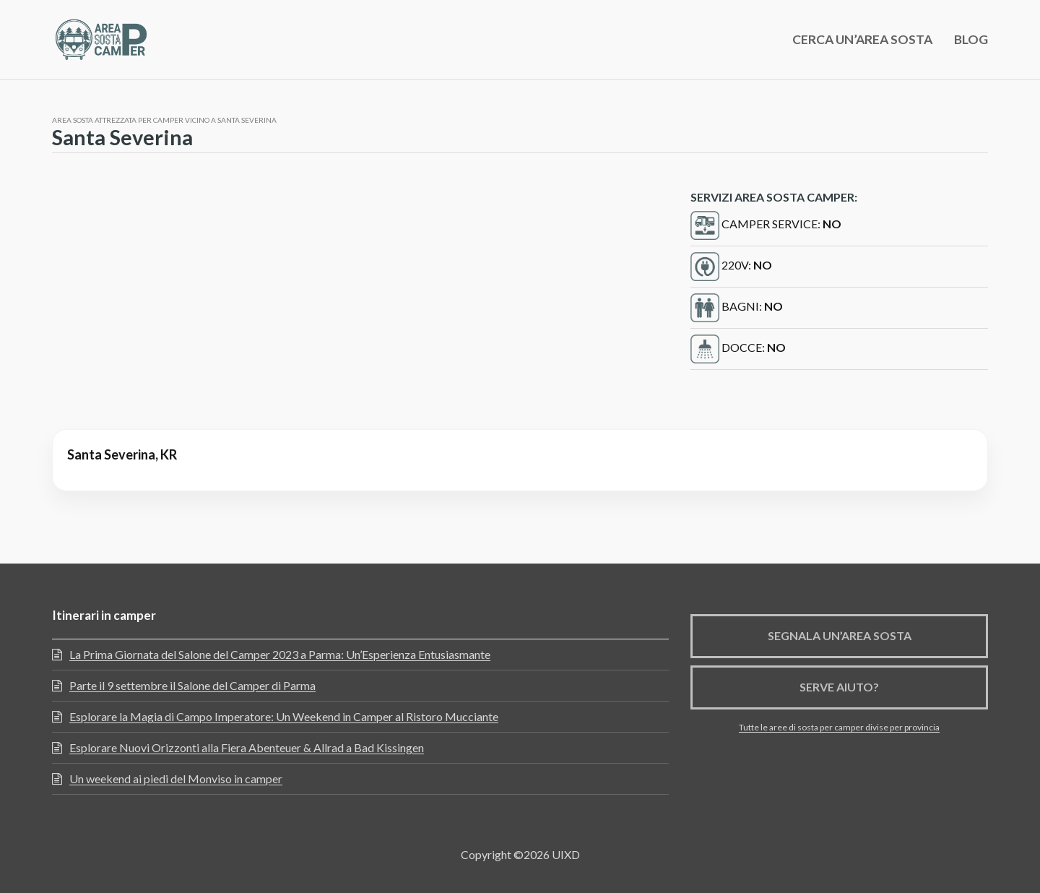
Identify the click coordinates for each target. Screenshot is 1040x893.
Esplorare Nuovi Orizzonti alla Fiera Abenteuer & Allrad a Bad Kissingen (246, 747)
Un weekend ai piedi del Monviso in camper (175, 778)
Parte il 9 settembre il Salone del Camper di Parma (192, 685)
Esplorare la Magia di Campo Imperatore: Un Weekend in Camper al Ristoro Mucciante (283, 716)
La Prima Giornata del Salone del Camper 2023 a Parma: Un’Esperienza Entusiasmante (279, 654)
